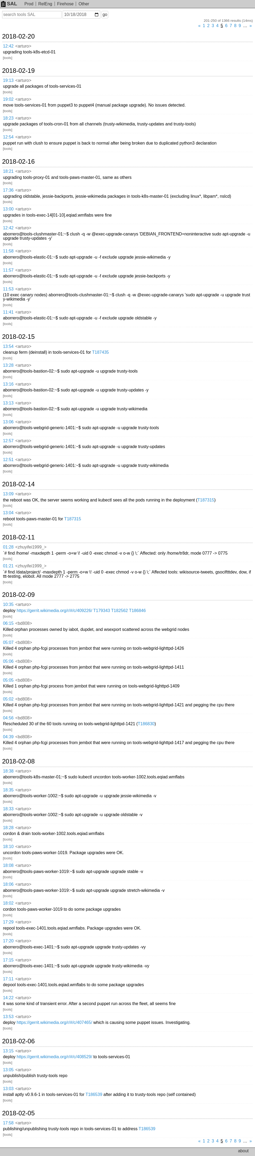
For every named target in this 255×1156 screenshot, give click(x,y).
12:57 (8, 440)
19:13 (8, 80)
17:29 (8, 922)
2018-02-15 (18, 337)
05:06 (8, 661)
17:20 (8, 941)
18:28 (8, 827)
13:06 (8, 422)
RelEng (45, 4)
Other (84, 4)
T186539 (93, 1094)
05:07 (8, 642)
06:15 (8, 623)
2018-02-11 (18, 537)
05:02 (8, 699)
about (243, 1151)
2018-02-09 (18, 595)
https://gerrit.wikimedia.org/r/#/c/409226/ (54, 610)
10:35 (8, 604)
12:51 (8, 459)
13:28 (8, 365)
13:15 (8, 1051)
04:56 (8, 718)
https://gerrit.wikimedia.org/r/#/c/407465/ (54, 1022)
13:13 (8, 403)
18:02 (8, 903)
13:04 (8, 513)
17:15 (8, 960)
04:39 (8, 737)
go (104, 14)
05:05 (8, 680)
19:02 (8, 99)
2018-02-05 (18, 1113)
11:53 (8, 289)
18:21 (8, 171)
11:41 (8, 312)
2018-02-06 (18, 1041)
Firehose (65, 4)
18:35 (8, 790)
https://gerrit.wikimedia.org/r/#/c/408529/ (54, 1056)
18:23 (8, 118)
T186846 (137, 610)
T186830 (146, 724)
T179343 (101, 610)
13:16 (8, 384)
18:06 (8, 884)
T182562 (119, 610)
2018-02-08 (18, 761)
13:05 (8, 1070)
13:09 (8, 494)
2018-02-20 (18, 36)
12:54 (8, 137)
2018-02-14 (18, 484)
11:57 (8, 270)
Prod (28, 4)
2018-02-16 (18, 161)
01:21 (8, 566)
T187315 (205, 500)
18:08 (8, 865)
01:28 (8, 547)
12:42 (8, 46)
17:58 (8, 1123)
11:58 (8, 251)
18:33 (8, 809)
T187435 (100, 352)
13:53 (8, 1016)
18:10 (8, 846)
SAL (9, 3)
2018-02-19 (18, 71)
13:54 (8, 346)
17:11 (8, 979)
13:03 (8, 1088)
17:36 (8, 190)
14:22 (8, 997)
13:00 (8, 209)
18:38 (8, 771)
